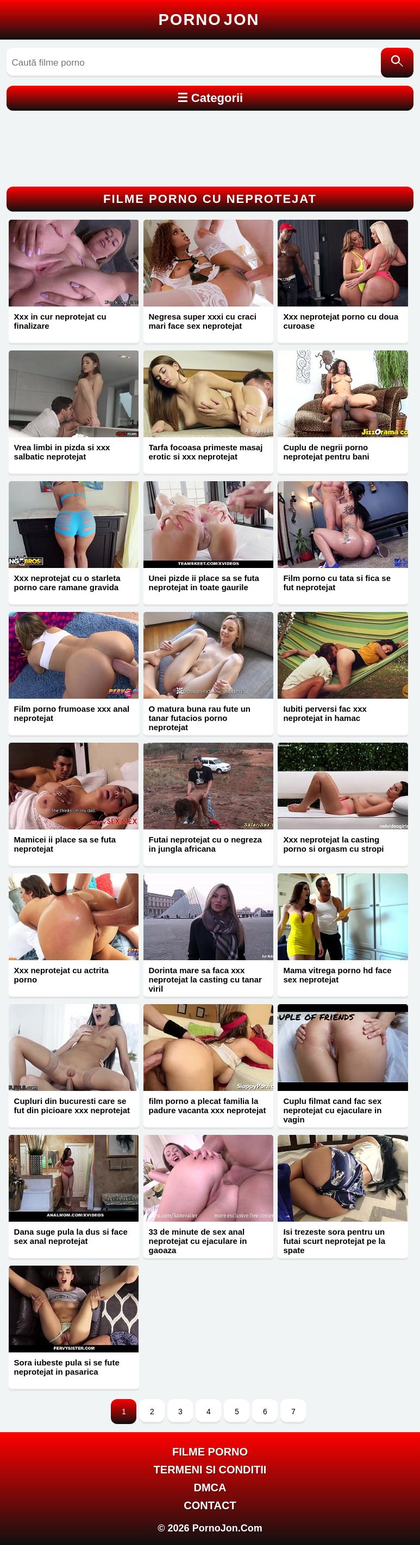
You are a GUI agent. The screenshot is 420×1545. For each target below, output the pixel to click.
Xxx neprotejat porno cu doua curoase (340, 321)
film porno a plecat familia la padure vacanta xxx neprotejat (207, 1105)
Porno (209, 19)
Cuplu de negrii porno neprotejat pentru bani (326, 452)
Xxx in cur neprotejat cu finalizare (60, 321)
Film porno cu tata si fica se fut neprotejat (337, 582)
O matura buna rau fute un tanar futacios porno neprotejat (200, 718)
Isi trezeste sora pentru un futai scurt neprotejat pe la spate (334, 1241)
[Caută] (397, 63)
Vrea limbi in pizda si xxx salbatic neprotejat (62, 452)
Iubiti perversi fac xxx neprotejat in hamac (324, 713)
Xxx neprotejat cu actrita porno (61, 975)
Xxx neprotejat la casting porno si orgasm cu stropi (333, 844)
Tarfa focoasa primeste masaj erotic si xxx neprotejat (206, 452)
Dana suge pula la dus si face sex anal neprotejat (71, 1236)
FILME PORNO (210, 1452)
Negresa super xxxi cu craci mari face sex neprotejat (202, 321)
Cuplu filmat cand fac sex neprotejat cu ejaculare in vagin (332, 1110)
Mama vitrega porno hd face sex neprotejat (337, 975)
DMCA (209, 1487)
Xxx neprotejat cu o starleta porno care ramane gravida (67, 582)
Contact (210, 1505)
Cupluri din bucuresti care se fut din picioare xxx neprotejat (72, 1105)
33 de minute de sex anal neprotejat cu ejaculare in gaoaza (198, 1241)
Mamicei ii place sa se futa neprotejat (65, 844)
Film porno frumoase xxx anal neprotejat (72, 713)
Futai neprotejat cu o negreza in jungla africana (205, 844)
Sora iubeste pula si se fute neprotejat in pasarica (67, 1367)
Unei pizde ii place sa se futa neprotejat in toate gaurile (204, 582)
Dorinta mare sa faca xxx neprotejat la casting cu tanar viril (205, 979)
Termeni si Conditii (210, 1470)
